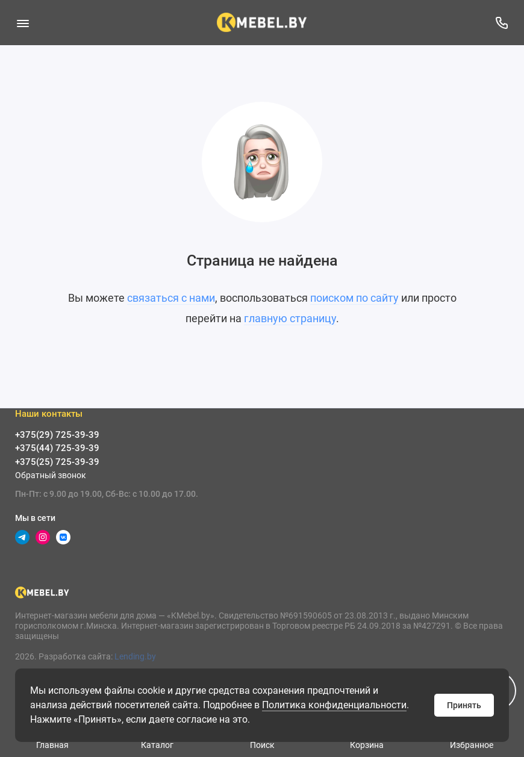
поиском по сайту (354, 297)
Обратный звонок (50, 475)
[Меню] (22, 22)
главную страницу (290, 318)
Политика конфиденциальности (334, 705)
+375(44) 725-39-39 (57, 448)
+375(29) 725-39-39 (57, 434)
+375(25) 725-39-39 (57, 461)
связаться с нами (171, 297)
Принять (464, 705)
